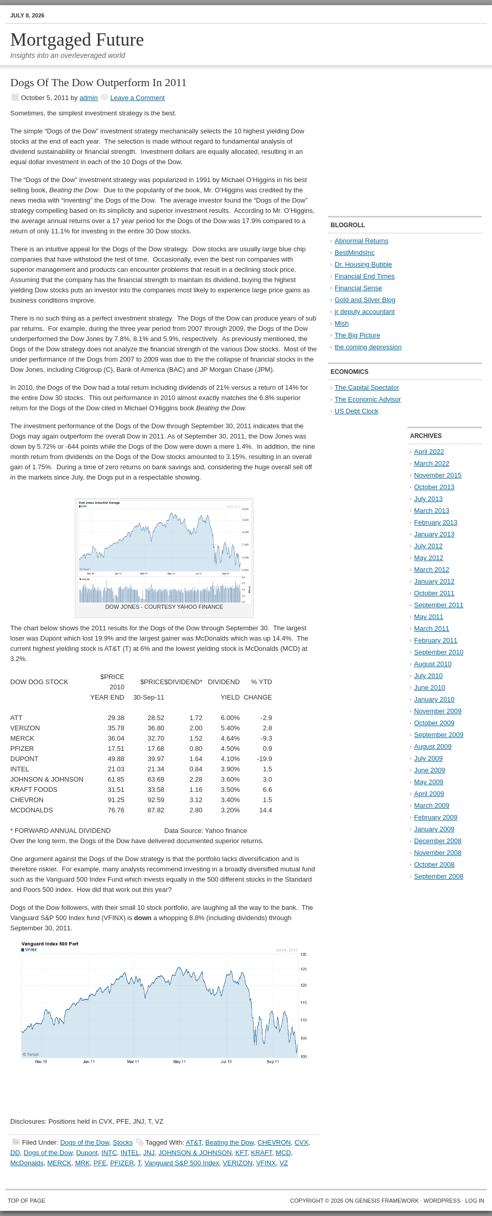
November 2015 (438, 475)
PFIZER (122, 1163)
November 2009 (438, 711)
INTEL (129, 1153)
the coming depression (368, 347)
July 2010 (428, 676)
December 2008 (438, 841)
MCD (283, 1153)
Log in (474, 1201)
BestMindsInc (355, 252)
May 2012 (428, 558)
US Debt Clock (356, 411)
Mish (341, 323)
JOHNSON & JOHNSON (195, 1153)
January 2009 (434, 829)
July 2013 (428, 499)
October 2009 (434, 723)
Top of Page (26, 1201)
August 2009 (433, 746)
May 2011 (428, 617)
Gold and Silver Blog (365, 300)
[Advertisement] (392, 141)
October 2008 (434, 864)
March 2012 (431, 569)
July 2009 (428, 758)
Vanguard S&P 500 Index (182, 1163)
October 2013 (434, 487)
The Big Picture (357, 335)
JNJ (148, 1153)
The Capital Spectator (367, 387)
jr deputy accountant (365, 311)
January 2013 (434, 534)
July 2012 (428, 546)
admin (88, 98)
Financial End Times (365, 276)
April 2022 (429, 451)
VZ (283, 1163)
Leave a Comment (137, 98)
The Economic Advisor (368, 399)
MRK (82, 1163)
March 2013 (431, 510)
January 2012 (434, 581)
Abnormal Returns (361, 241)
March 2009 (431, 805)
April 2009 (429, 794)
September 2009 (438, 735)
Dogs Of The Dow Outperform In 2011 (98, 82)
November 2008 (438, 852)
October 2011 (434, 593)
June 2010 (429, 687)
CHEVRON (274, 1142)
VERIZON (238, 1163)
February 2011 (436, 640)
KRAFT (261, 1153)
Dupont (87, 1153)
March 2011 (431, 628)
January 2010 (434, 699)
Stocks (123, 1142)
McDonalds (27, 1163)
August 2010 (433, 664)
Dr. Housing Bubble (363, 264)
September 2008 (438, 876)
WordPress (441, 1201)
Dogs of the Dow (84, 1142)
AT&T (193, 1142)
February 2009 (436, 817)
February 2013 (436, 522)
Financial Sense (358, 288)
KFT (241, 1153)
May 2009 (428, 782)
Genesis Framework (387, 1201)
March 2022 (431, 463)
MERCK (59, 1163)
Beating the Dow (230, 1142)
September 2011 (438, 605)
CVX (302, 1142)
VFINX (266, 1163)
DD (15, 1153)
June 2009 (429, 770)
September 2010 (438, 652)
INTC (109, 1153)
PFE (100, 1163)
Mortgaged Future (77, 39)
